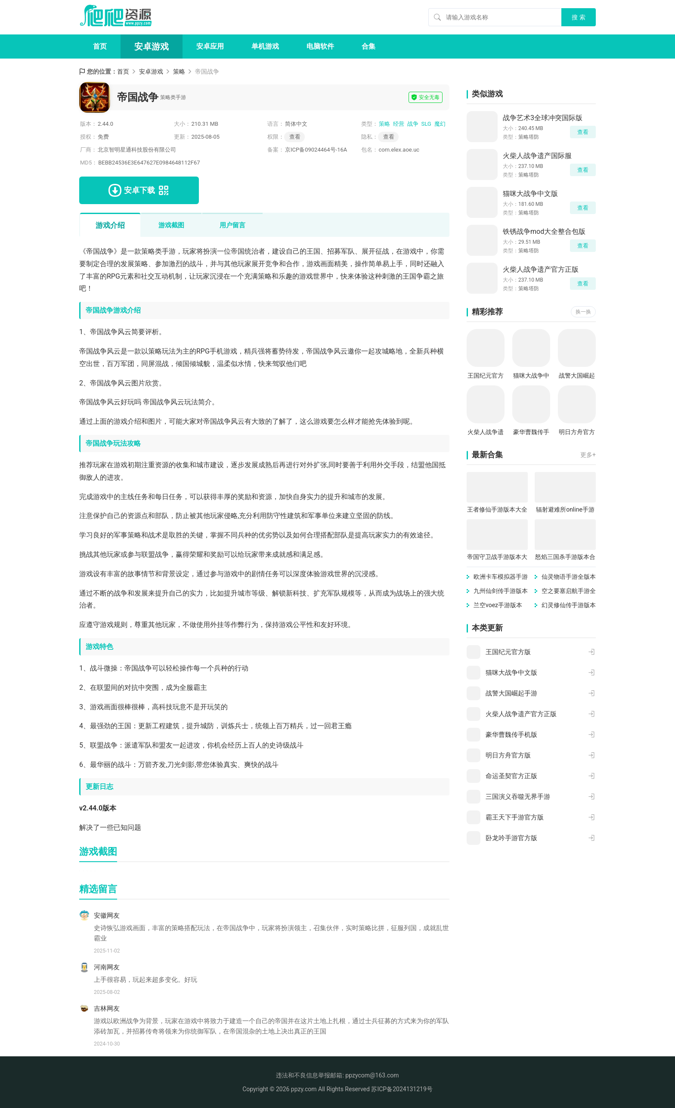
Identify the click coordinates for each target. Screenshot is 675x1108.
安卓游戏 (151, 46)
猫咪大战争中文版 (530, 193)
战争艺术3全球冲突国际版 (542, 118)
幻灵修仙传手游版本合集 (569, 606)
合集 (368, 46)
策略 (179, 71)
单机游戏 (265, 46)
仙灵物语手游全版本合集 (569, 577)
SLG (426, 124)
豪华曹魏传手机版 (531, 432)
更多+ (588, 454)
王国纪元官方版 (486, 376)
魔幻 (440, 124)
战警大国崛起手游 (577, 376)
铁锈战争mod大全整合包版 (544, 231)
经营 (398, 124)
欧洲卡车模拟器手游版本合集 (501, 577)
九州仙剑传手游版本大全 (501, 591)
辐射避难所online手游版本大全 (565, 510)
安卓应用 (210, 46)
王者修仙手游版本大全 (497, 509)
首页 (100, 46)
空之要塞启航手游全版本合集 (569, 591)
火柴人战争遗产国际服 (537, 156)
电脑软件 (320, 46)
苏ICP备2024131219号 (401, 1089)
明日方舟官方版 (577, 432)
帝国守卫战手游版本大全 (497, 557)
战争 (412, 124)
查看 (388, 136)
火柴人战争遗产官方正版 (541, 269)
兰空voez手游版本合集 (498, 606)
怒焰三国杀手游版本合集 (565, 557)
